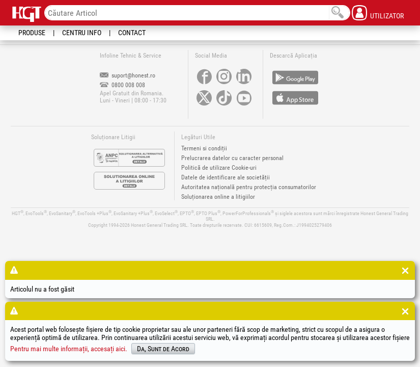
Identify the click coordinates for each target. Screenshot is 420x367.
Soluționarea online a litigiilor (218, 196)
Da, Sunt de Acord (163, 349)
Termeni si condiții (204, 148)
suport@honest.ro (127, 75)
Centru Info (81, 32)
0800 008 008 (122, 85)
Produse (31, 32)
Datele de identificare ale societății (225, 177)
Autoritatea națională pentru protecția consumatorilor (248, 187)
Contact (132, 32)
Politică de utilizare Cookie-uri (219, 167)
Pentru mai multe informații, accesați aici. (68, 349)
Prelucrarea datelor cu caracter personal (232, 158)
